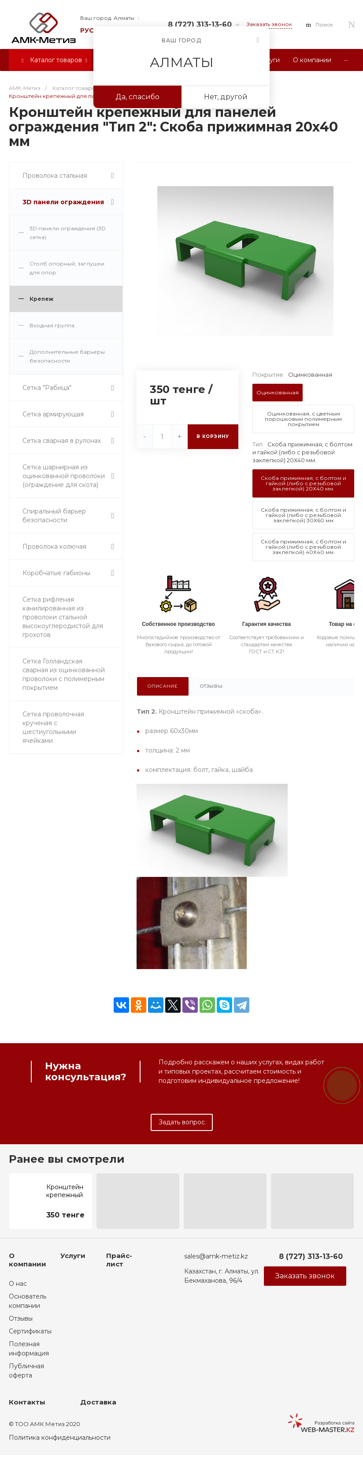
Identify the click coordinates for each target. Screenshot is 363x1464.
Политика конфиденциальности (60, 1438)
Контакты (27, 1402)
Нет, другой (226, 97)
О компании (27, 1260)
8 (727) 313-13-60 (200, 24)
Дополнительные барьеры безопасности (67, 356)
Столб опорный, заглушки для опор (67, 268)
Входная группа (52, 325)
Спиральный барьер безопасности (54, 515)
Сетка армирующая (53, 414)
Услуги (72, 1255)
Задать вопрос (182, 1122)
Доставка (98, 1402)
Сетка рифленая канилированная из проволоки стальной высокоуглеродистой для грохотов (62, 617)
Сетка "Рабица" (46, 388)
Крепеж (41, 299)
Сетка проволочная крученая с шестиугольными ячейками (53, 727)
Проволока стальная (54, 176)
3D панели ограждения (63, 202)
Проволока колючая (54, 546)
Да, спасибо (137, 97)
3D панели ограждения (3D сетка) (68, 232)
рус (87, 30)
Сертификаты (30, 1331)
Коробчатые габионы (56, 573)
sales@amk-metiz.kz (216, 1256)
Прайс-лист (119, 1260)
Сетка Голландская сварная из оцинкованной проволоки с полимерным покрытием (63, 674)
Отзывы (21, 1318)
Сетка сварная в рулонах (61, 441)
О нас (18, 1284)
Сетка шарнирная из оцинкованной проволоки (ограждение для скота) (63, 476)
